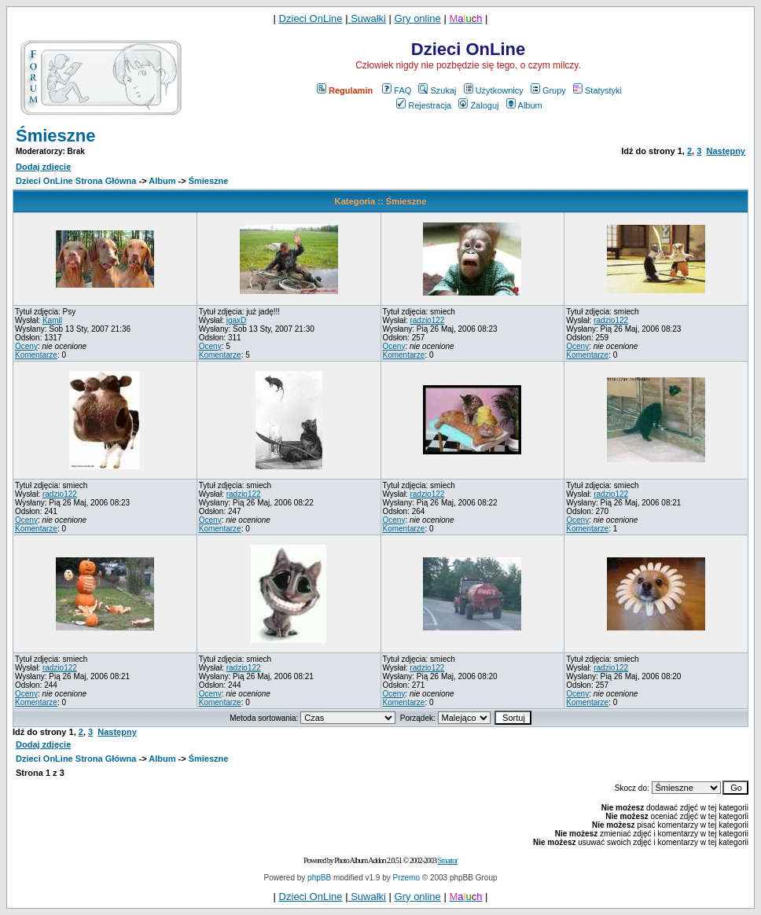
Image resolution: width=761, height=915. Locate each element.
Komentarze (36, 355)
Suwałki (367, 18)
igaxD (236, 320)
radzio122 (427, 320)
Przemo (406, 877)
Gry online (418, 18)
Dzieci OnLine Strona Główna (76, 181)
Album (524, 105)
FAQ (396, 90)
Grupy (548, 90)
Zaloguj (478, 105)
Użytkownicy (494, 90)
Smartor (447, 860)
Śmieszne (56, 135)
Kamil (52, 320)
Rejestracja (423, 105)
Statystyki (597, 90)
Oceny (26, 346)
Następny (725, 151)
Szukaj (437, 90)
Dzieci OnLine (311, 18)
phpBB (319, 877)
